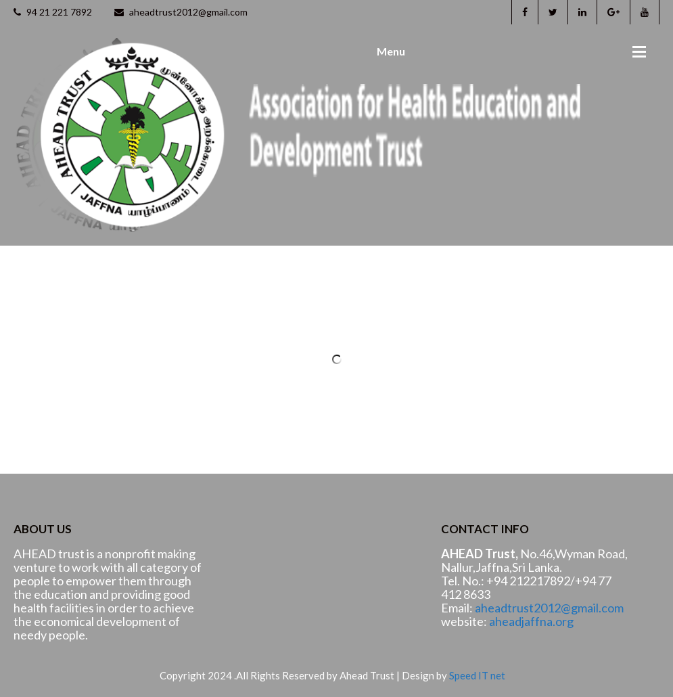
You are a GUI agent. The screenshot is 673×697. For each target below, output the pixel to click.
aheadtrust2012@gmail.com (181, 12)
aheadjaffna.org (531, 621)
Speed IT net (477, 675)
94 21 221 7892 (53, 12)
